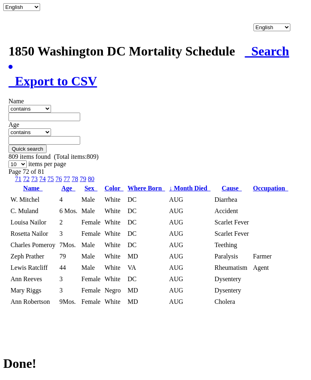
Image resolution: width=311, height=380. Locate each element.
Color (114, 188)
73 (34, 178)
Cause (232, 188)
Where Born (146, 188)
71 (18, 178)
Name (33, 188)
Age (69, 188)
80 (91, 178)
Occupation (270, 188)
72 (26, 178)
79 (83, 178)
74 (42, 178)
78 (75, 178)
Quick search (27, 149)
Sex (91, 188)
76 (58, 178)
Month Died (190, 188)
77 (67, 178)
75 (50, 178)
